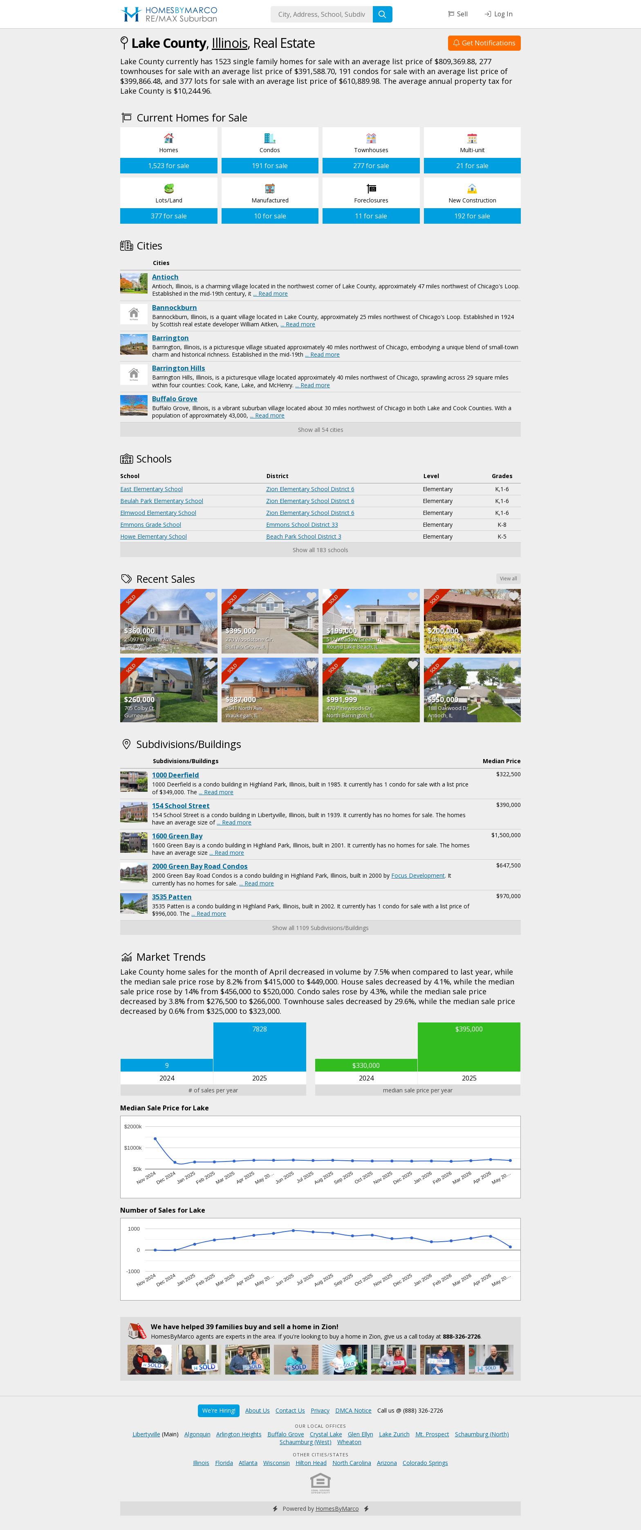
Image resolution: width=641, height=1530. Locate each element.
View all (508, 578)
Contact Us (290, 1410)
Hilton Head (311, 1463)
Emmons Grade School (150, 524)
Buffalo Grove (174, 398)
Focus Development (418, 875)
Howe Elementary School (153, 536)
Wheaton (349, 1442)
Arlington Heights (239, 1434)
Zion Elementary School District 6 (310, 489)
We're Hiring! (218, 1410)
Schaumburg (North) (482, 1434)
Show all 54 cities (320, 430)
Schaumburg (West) (306, 1442)
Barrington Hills (178, 368)
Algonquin (197, 1434)
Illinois (229, 43)
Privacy (320, 1410)
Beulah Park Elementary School (161, 501)
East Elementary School (151, 489)
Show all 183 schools (320, 550)
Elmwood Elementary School (158, 513)
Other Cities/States (321, 1454)
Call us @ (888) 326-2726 (410, 1410)
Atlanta (248, 1463)
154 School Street (181, 805)
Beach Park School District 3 (303, 536)
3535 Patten (172, 896)
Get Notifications (484, 42)
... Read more (270, 293)
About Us (257, 1410)
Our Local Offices (320, 1426)
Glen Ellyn (360, 1434)
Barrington (170, 337)
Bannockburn (174, 307)
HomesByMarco (337, 1508)
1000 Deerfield (175, 775)
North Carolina (351, 1463)
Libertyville (146, 1434)
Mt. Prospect (432, 1434)
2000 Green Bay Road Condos (200, 866)
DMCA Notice (353, 1410)
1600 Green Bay (177, 835)
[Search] (382, 14)
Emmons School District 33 (302, 524)
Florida (224, 1463)
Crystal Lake (326, 1434)
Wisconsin (276, 1463)
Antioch (165, 276)
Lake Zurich (394, 1434)
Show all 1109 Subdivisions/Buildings (320, 928)
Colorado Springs (425, 1463)
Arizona (387, 1463)
